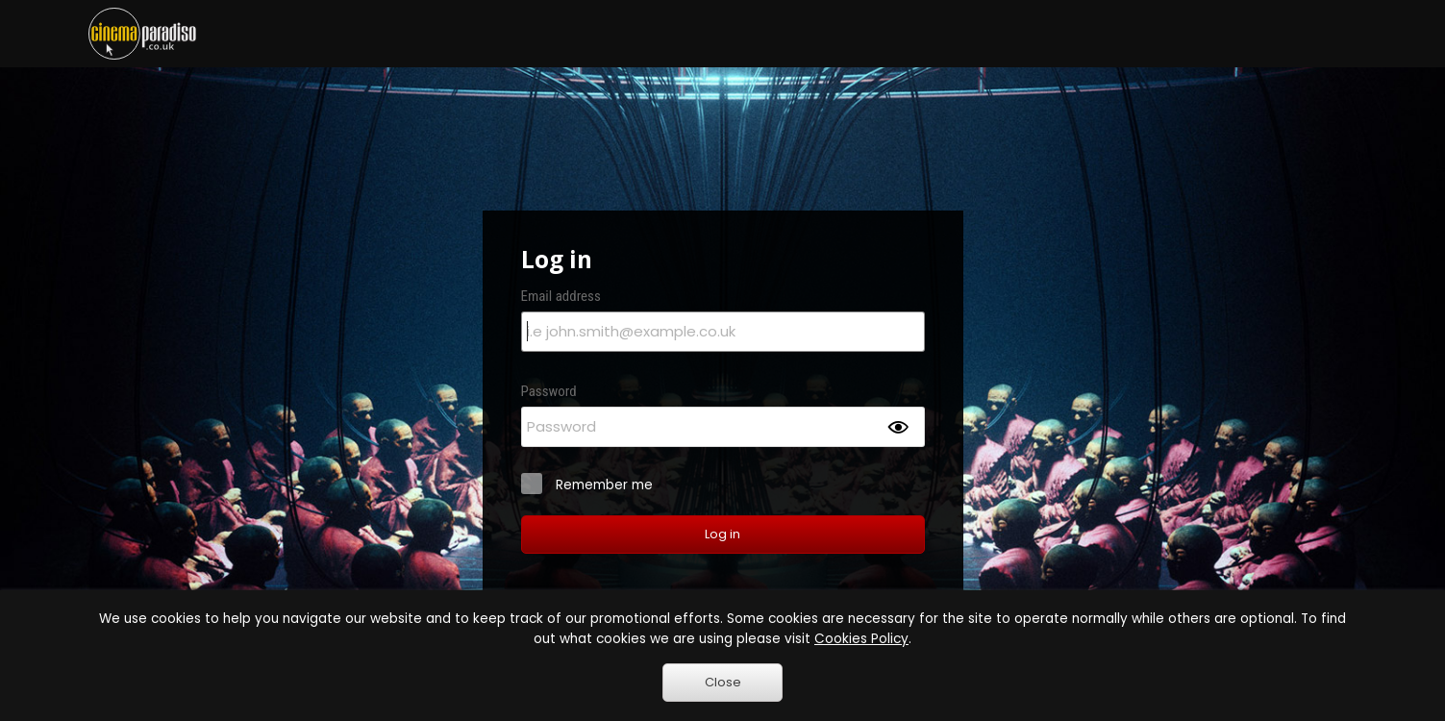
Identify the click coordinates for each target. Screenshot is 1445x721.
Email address (561, 296)
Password (549, 391)
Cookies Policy (861, 639)
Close (723, 682)
